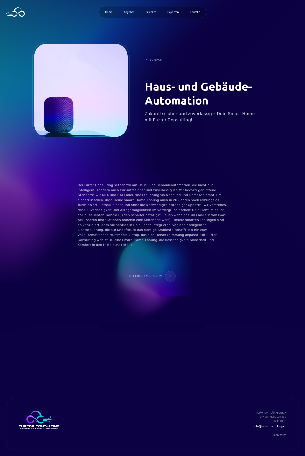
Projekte (151, 12)
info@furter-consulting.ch (270, 426)
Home (108, 12)
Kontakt (195, 12)
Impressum (279, 435)
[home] (15, 12)
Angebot (129, 12)
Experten (173, 12)
